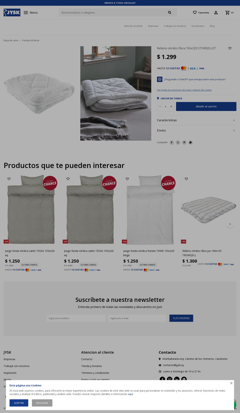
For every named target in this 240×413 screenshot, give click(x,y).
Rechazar (42, 403)
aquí (130, 394)
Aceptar (19, 403)
